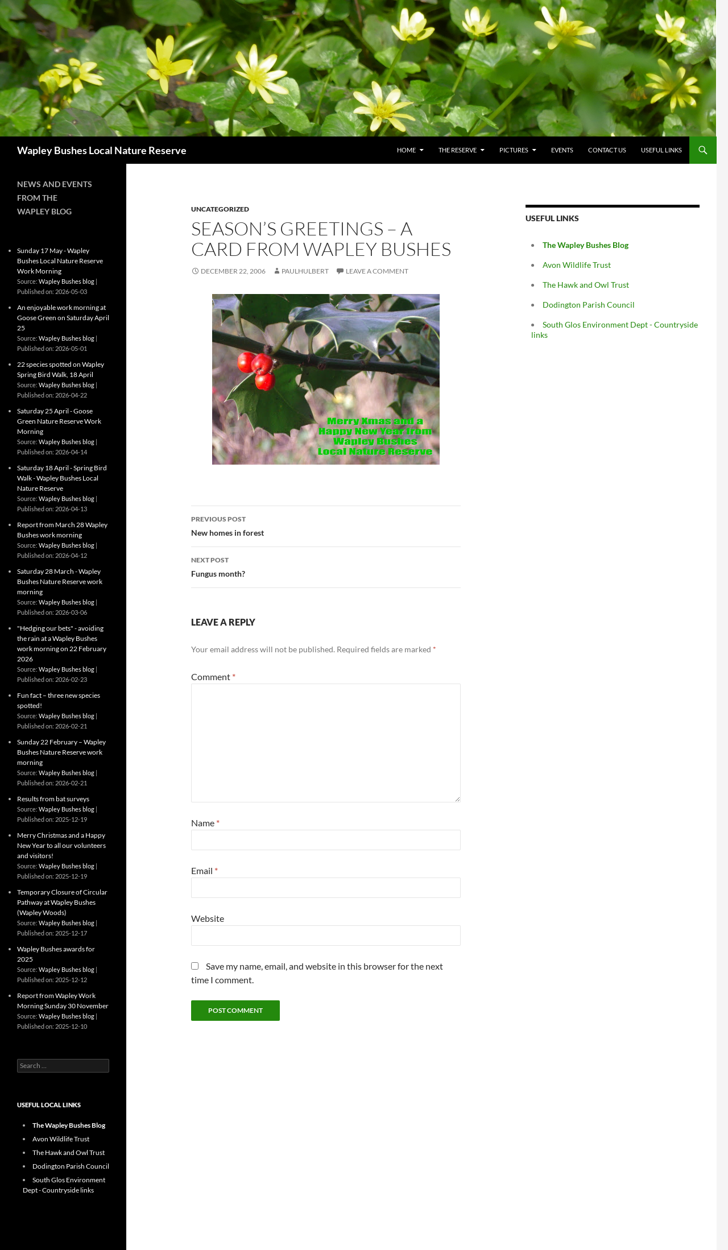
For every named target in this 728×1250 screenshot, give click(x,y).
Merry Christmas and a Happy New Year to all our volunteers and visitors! (61, 845)
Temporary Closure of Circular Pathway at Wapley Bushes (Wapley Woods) (62, 902)
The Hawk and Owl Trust (586, 284)
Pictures (513, 150)
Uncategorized (220, 209)
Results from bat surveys (53, 798)
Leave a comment (377, 271)
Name (205, 822)
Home (406, 150)
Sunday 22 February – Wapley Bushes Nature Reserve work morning (61, 752)
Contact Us (607, 150)
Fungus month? (326, 565)
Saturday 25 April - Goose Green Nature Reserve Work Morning (59, 421)
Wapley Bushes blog (66, 281)
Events (562, 150)
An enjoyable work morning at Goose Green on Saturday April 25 (63, 317)
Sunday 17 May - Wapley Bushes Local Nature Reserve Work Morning (60, 260)
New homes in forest (326, 524)
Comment (213, 676)
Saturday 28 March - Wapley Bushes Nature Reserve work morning (59, 581)
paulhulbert (305, 271)
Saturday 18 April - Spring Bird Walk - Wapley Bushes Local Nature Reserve (62, 477)
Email (204, 870)
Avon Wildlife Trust (577, 265)
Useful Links (661, 150)
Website (207, 918)
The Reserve (458, 150)
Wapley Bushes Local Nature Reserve (102, 150)
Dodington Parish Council (589, 304)
